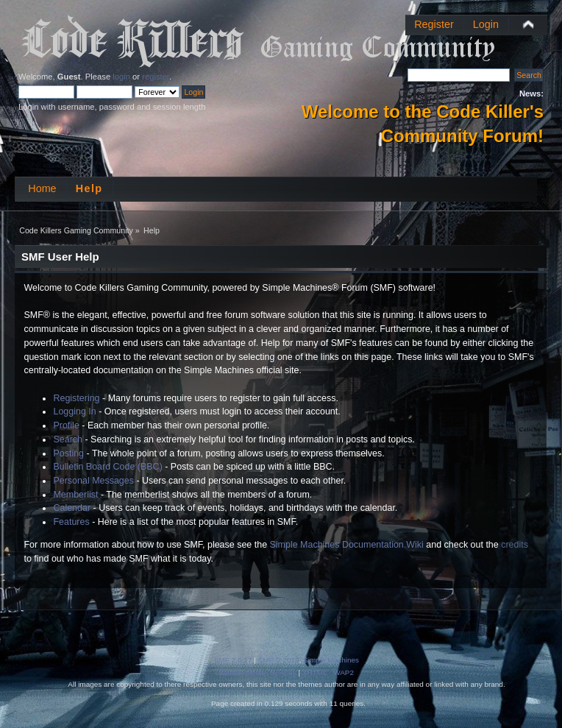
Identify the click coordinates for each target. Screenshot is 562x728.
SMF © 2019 (278, 660)
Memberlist (75, 495)
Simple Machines (331, 660)
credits (514, 545)
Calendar (71, 508)
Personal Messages (93, 481)
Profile (66, 425)
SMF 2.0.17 (233, 660)
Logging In (74, 411)
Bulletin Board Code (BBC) (107, 467)
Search (67, 439)
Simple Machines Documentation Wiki (347, 545)
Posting (68, 453)
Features (71, 522)
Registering (76, 398)
